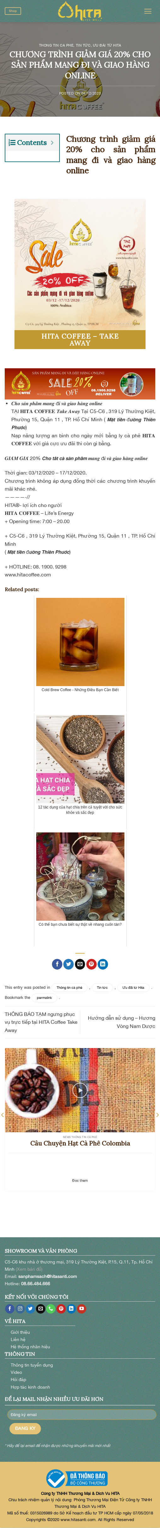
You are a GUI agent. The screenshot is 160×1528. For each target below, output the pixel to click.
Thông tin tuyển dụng (32, 1365)
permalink (44, 998)
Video (16, 1372)
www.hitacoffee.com (28, 574)
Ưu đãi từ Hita (107, 45)
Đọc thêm (80, 1180)
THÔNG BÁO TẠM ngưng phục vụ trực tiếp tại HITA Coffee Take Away (41, 1022)
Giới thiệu (20, 1332)
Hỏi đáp (18, 1379)
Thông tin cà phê (56, 45)
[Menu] (147, 11)
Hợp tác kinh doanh (30, 1387)
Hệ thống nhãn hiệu (30, 1346)
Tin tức (83, 45)
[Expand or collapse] (52, 142)
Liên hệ (18, 1339)
